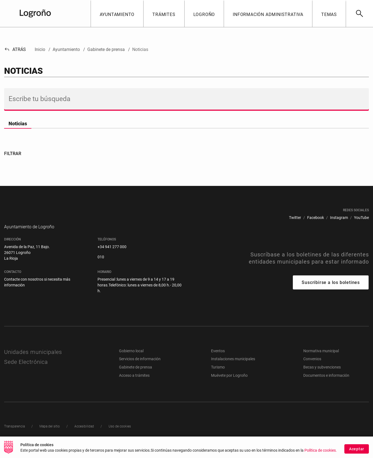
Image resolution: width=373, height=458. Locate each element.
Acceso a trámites (134, 383)
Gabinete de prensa (135, 375)
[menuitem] (295, 218)
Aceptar (356, 450)
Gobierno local (131, 359)
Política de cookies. (320, 452)
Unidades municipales (33, 360)
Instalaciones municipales (233, 367)
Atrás (15, 49)
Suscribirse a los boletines (331, 290)
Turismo (218, 375)
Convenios (312, 367)
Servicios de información (140, 367)
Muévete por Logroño (229, 383)
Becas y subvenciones (322, 375)
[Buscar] (359, 13)
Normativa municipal (321, 359)
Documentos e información (326, 383)
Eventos (218, 359)
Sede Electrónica (26, 370)
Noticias (18, 123)
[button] (117, 13)
